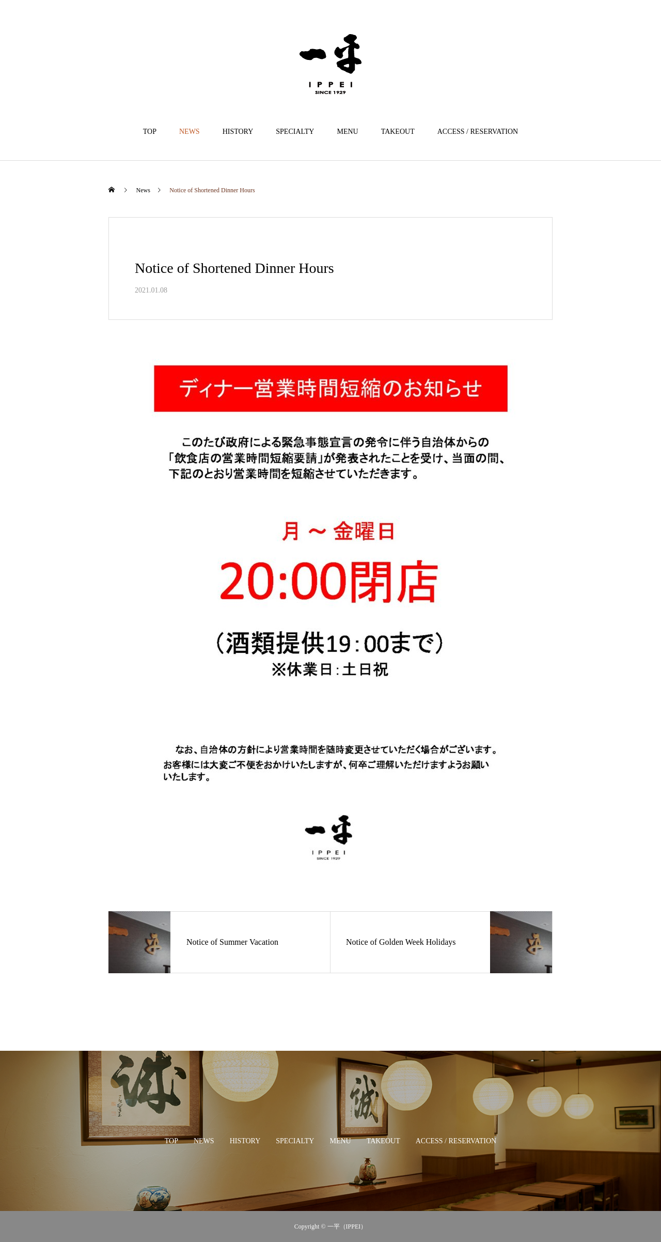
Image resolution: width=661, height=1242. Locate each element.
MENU (347, 131)
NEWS (189, 131)
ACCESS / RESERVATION (477, 131)
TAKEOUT (398, 131)
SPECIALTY (295, 131)
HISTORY (238, 131)
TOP (149, 131)
